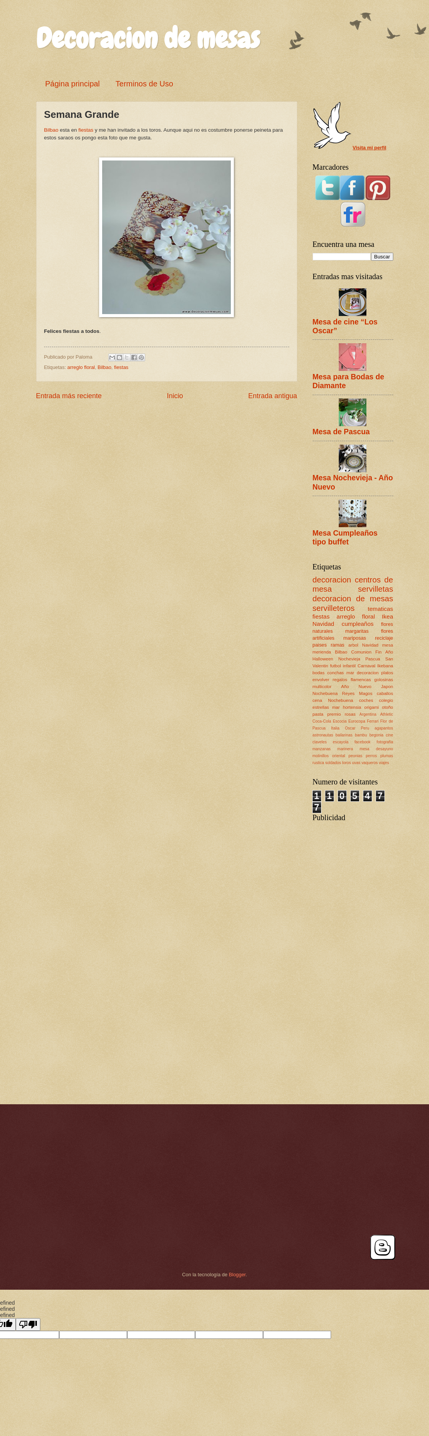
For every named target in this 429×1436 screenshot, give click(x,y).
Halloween (323, 659)
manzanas (322, 749)
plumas (386, 756)
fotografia (385, 742)
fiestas (85, 130)
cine (389, 735)
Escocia (339, 721)
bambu (361, 735)
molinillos (321, 756)
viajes (384, 763)
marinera (345, 749)
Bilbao (51, 130)
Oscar (350, 728)
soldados (333, 763)
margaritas (357, 631)
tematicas (380, 609)
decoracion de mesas (353, 598)
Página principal (72, 83)
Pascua (372, 659)
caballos (385, 693)
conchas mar (340, 672)
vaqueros (369, 763)
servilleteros (334, 608)
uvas (356, 763)
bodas (319, 672)
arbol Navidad (363, 645)
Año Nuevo (356, 686)
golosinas (383, 679)
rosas (350, 714)
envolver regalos (330, 679)
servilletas (375, 588)
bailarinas (344, 735)
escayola (341, 742)
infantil (349, 665)
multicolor (322, 686)
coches (366, 700)
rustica (318, 763)
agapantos (383, 728)
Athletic (386, 714)
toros (346, 763)
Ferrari (372, 721)
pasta (318, 714)
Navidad (324, 623)
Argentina (367, 714)
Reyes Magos (357, 693)
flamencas (361, 679)
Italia (335, 728)
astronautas (323, 735)
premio (334, 714)
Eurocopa (356, 721)
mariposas (354, 638)
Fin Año (384, 652)
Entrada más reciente (69, 396)
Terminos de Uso (144, 83)
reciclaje (384, 638)
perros (371, 756)
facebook (362, 742)
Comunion (361, 652)
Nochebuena (325, 693)
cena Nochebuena (333, 700)
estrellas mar (326, 707)
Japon (387, 686)
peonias (355, 756)
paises (320, 645)
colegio (386, 700)
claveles (320, 742)
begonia (376, 735)
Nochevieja (349, 659)
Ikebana (385, 665)
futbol (335, 665)
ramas (338, 645)
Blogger (237, 1274)
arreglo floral (81, 367)
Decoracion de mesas (148, 38)
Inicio (175, 396)
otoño (387, 707)
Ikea (387, 616)
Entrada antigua (272, 396)
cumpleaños (357, 623)
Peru (365, 728)
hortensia (352, 707)
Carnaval (366, 665)
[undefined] (28, 1324)
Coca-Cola (322, 721)
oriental (338, 756)
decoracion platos (375, 672)
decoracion (332, 579)
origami (371, 707)
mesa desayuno (376, 749)
